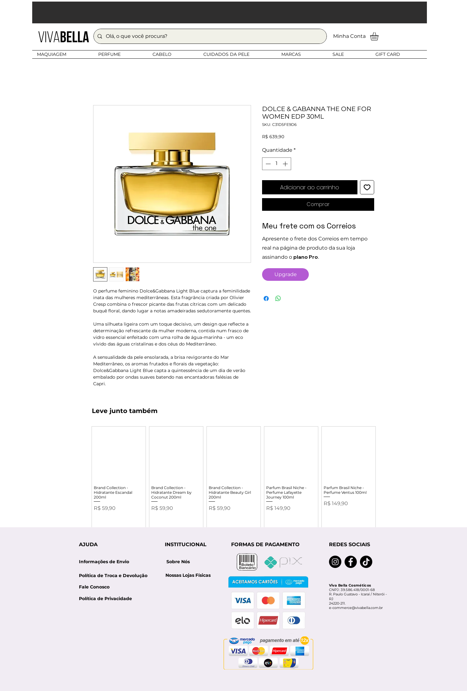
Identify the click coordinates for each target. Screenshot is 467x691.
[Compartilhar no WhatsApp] (278, 298)
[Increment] (285, 164)
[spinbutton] (276, 164)
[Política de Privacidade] (105, 599)
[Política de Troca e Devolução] (115, 576)
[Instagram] (335, 562)
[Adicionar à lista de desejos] (367, 187)
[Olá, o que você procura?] (209, 36)
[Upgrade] (285, 274)
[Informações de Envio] (104, 562)
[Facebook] (350, 562)
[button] (229, 12)
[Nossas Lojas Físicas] (188, 576)
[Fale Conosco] (94, 587)
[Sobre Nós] (178, 562)
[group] (233, 481)
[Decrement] (267, 164)
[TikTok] (366, 562)
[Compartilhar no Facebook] (266, 298)
